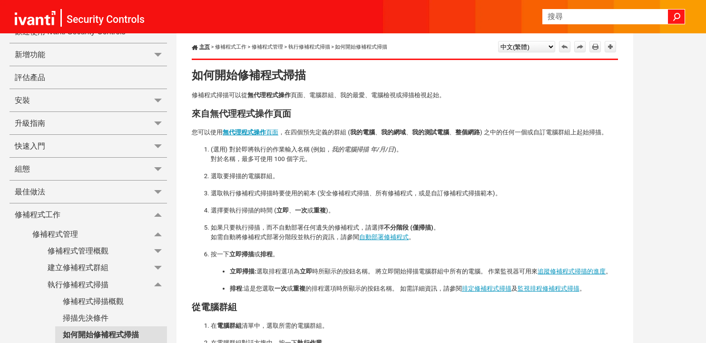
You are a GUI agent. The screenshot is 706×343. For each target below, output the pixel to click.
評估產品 (30, 77)
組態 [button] (91, 169)
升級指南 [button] (91, 123)
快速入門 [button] (91, 146)
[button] (676, 16)
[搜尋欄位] (613, 16)
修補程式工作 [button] (91, 214)
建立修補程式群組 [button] (107, 268)
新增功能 (91, 54)
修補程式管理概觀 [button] (107, 250)
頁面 (250, 132)
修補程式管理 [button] (99, 234)
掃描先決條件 (85, 318)
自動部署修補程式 (384, 237)
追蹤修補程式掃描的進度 (572, 271)
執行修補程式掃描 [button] (107, 284)
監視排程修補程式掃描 (548, 288)
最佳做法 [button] (91, 192)
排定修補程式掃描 (486, 288)
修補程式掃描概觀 (93, 301)
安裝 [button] (91, 100)
